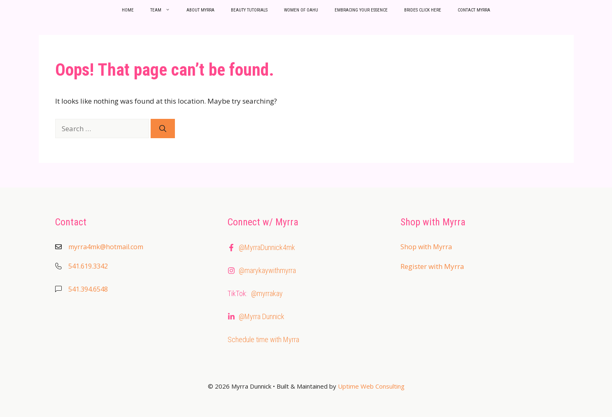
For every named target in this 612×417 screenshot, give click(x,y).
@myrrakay (267, 293)
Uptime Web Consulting (371, 386)
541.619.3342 (88, 266)
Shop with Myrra (426, 246)
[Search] (163, 129)
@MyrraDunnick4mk (267, 247)
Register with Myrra (432, 266)
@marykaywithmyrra (267, 270)
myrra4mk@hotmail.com (105, 246)
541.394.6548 (88, 289)
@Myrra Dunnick (261, 316)
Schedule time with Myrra (263, 339)
